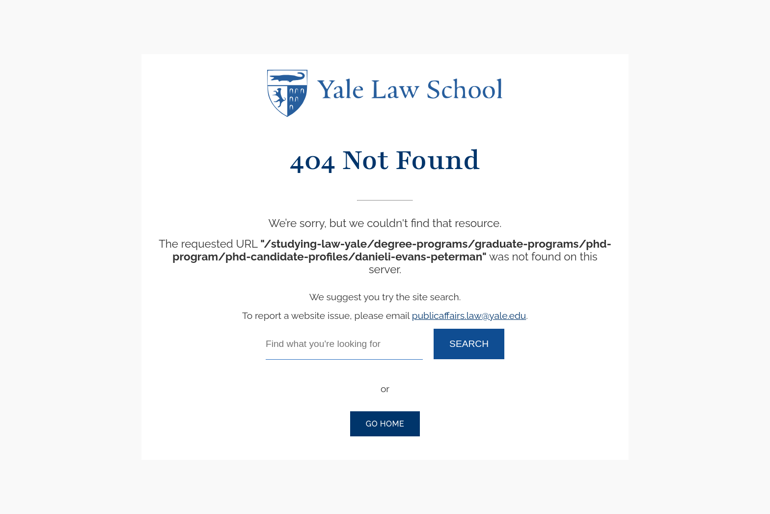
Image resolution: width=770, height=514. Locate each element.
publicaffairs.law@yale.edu (469, 315)
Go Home (385, 423)
